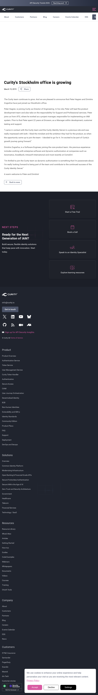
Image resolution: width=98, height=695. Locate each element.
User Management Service (12, 370)
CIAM (4, 388)
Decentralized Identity (10, 398)
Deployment (6, 440)
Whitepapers (7, 566)
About (6, 17)
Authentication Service (11, 361)
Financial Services (9, 508)
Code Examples (8, 557)
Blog (45, 17)
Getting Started (8, 543)
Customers (19, 17)
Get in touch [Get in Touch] (10, 309)
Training (5, 585)
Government (7, 494)
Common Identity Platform (12, 466)
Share (24, 89)
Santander (6, 658)
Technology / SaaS (9, 512)
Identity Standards (9, 416)
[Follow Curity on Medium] (21, 325)
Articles (5, 538)
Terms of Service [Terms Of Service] (17, 338)
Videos (4, 576)
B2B (3, 402)
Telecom (5, 503)
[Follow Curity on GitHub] (5, 325)
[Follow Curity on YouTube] (21, 317)
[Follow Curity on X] (5, 317)
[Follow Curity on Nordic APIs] (30, 325)
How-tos (5, 548)
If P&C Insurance (8, 653)
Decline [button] (51, 687)
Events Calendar (72, 17)
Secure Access (7, 384)
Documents (6, 571)
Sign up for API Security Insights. (18, 332)
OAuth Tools (7, 590)
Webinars (5, 562)
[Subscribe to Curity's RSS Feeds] (13, 325)
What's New (6, 534)
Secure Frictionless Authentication (15, 480)
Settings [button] (68, 687)
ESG (86, 17)
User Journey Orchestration (13, 393)
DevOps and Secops (10, 444)
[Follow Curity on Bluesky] (30, 317)
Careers (56, 17)
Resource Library (8, 529)
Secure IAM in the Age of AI (12, 484)
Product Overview (9, 356)
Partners (33, 17)
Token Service (7, 365)
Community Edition (9, 421)
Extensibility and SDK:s (11, 412)
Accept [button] (35, 687)
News (4, 639)
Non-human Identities (10, 407)
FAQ (3, 430)
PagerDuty (6, 662)
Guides (5, 552)
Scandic (5, 667)
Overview (5, 461)
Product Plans (7, 426)
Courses (5, 580)
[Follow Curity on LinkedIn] (13, 317)
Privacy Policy (33, 680)
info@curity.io (8, 302)
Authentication (8, 379)
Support (5, 435)
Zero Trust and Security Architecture (16, 489)
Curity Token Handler (10, 374)
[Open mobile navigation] (94, 9)
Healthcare (6, 498)
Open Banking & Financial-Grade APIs (17, 475)
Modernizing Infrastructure (12, 470)
